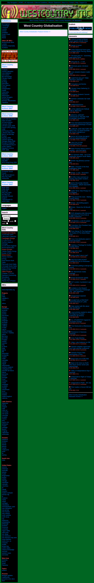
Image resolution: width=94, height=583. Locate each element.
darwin (4, 445)
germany (5, 336)
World (4, 38)
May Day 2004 (6, 177)
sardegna (5, 384)
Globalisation (6, 89)
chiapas (4, 407)
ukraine (4, 395)
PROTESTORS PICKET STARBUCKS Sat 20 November (79, 260)
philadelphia (6, 522)
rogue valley (6, 531)
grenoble (5, 338)
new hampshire (7, 508)
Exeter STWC (7, 253)
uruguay (4, 431)
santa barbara (6, 539)
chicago (4, 481)
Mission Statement (54, 2)
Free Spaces (6, 85)
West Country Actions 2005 (7, 155)
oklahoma (5, 520)
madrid (4, 357)
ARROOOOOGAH (77, 105)
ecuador (4, 417)
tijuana (4, 429)
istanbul (4, 343)
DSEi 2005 (5, 159)
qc (3, 453)
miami (4, 501)
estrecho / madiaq (8, 333)
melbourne (5, 450)
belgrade (5, 321)
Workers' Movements (9, 101)
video (4, 224)
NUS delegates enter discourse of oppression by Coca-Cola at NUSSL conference (80, 215)
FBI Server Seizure (8, 175)
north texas (5, 517)
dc (3, 488)
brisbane (5, 441)
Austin (4, 474)
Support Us (83, 2)
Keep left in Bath (76, 251)
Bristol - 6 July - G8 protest (79, 173)
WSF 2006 (5, 150)
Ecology (4, 82)
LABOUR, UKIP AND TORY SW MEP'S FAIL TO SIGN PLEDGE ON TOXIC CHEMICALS (80, 130)
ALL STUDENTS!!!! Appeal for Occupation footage (80, 321)
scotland (4, 386)
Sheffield (5, 32)
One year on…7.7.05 (78, 62)
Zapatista (5, 102)
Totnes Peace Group (9, 251)
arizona (4, 467)
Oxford (4, 31)
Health (4, 90)
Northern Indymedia (8, 46)
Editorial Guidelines (41, 2)
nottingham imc (7, 369)
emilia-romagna (7, 331)
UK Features (50, 20)
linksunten (5, 353)
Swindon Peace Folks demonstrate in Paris (77, 353)
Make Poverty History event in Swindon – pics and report (80, 149)
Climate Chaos (7, 78)
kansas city (5, 494)
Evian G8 (5, 191)
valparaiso (5, 432)
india (3, 460)
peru (3, 420)
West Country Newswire (63, 20)
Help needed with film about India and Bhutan (79, 307)
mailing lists (6, 577)
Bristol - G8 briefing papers (80, 203)
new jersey (5, 510)
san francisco (6, 536)
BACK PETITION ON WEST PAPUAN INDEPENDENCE (79, 137)
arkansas (5, 469)
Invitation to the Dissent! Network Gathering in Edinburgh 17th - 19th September (79, 289)
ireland (4, 341)
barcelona (5, 315)
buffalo (4, 479)
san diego (5, 534)
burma (4, 443)
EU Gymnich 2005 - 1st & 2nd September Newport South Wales (80, 155)
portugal (4, 377)
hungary (4, 340)
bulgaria (4, 324)
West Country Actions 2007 (7, 107)
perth (3, 451)
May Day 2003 (6, 193)
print (3, 295)
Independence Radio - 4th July (81, 383)
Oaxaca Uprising (7, 139)
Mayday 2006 (6, 138)
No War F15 (6, 194)
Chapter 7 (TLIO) (8, 273)
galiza (4, 334)
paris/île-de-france (8, 370)
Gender (4, 87)
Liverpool (5, 27)
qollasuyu (5, 424)
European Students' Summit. (80, 94)
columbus (5, 486)
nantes (4, 362)
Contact (71, 2)
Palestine (5, 565)
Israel (4, 563)
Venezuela (5, 178)
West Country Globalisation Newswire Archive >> (78, 395)
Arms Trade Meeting (77, 338)
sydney (4, 455)
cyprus (4, 329)
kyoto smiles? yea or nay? (79, 255)
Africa (4, 303)
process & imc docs (8, 579)
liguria (4, 350)
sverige (4, 388)
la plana (4, 346)
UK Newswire (76, 20)
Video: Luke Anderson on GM (80, 342)
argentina (5, 403)
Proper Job (6, 279)
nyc (3, 519)
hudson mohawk (7, 493)
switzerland (5, 389)
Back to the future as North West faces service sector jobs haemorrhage (79, 364)
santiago (4, 427)
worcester (5, 555)
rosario (4, 426)
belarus (4, 317)
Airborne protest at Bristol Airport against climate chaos (78, 40)
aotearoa (5, 439)
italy (3, 345)
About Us (65, 2)
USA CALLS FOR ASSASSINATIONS (76, 143)
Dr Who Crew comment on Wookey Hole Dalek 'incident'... (79, 178)
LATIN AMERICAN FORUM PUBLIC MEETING (79, 110)
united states (6, 548)
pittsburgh (5, 524)
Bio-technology (7, 76)
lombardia (5, 355)
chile (3, 408)
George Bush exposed (78, 296)
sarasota (5, 543)
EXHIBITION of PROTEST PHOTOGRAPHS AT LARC (78, 301)
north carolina (6, 515)
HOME (21, 2)
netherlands (6, 365)
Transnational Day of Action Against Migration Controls (8, 146)
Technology (5, 99)
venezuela (5, 434)
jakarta (4, 446)
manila (4, 448)
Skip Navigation (12, 2)
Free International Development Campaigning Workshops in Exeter (80, 123)
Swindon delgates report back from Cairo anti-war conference (79, 347)
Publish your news (80, 28)
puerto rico (5, 422)
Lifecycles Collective (9, 236)
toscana (4, 393)
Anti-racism (5, 75)
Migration (5, 94)
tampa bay (5, 546)
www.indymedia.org (8, 290)
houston (4, 491)
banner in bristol (76, 45)
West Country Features (37, 20)
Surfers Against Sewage (7, 243)
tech (3, 581)
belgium (4, 319)
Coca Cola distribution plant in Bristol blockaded (80, 240)
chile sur (4, 410)
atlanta (4, 472)
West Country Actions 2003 (7, 183)
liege (3, 348)
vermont (4, 551)
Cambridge (5, 26)
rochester (5, 529)
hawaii (4, 489)
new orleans (6, 513)
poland (4, 376)
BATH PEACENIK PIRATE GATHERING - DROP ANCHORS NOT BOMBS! (80, 184)
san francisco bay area (9, 537)
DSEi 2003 (5, 189)
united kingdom (7, 396)
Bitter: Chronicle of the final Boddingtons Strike (79, 167)
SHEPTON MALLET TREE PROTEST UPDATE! (79, 79)
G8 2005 (5, 161)
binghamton (6, 476)
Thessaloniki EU (7, 199)
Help (76, 2)
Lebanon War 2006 (8, 133)
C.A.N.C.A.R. (6, 240)
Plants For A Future (9, 281)
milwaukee (5, 505)
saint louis (5, 532)
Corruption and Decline (78, 84)
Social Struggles (7, 97)
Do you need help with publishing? (78, 32)
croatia (4, 327)
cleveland (5, 482)
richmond (5, 527)
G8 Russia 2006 (7, 131)
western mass (6, 553)
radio (3, 296)
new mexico (6, 512)
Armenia (4, 560)
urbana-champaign (8, 550)
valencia (4, 398)
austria (4, 314)
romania (4, 381)
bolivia (4, 405)
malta (4, 358)
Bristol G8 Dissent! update (79, 278)
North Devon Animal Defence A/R (9, 269)
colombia (5, 415)
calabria (4, 326)
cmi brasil (5, 412)
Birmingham (6, 24)
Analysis (4, 70)
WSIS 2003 (5, 201)
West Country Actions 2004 (7, 167)
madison (4, 498)
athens (4, 312)
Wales (4, 36)
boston (4, 477)
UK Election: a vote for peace (80, 221)
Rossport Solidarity (8, 143)
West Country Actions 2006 (7, 115)
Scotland (5, 47)
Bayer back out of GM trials (80, 359)
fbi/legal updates (7, 575)
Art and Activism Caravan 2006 (7, 123)
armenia (4, 310)
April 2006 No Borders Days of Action (9, 119)
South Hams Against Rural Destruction (9, 247)
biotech (4, 570)
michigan (5, 503)
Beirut (4, 562)
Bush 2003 (5, 187)
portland (4, 525)
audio (11, 221)
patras (4, 372)
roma (3, 379)
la (2, 496)
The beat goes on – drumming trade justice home (80, 56)
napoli (4, 364)
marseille (5, 360)
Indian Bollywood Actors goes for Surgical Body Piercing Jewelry (80, 50)
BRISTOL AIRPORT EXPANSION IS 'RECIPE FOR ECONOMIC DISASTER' (79, 116)
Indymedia (5, 92)
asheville (5, 470)
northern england (7, 367)
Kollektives (6, 21)
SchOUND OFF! (7, 235)
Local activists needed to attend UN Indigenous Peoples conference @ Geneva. (80, 314)
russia (4, 383)
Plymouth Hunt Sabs (9, 264)
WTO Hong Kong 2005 (9, 162)
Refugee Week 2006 (8, 141)
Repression (5, 95)
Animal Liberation (7, 71)
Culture (4, 80)
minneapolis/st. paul (8, 506)
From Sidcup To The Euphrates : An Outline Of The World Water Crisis (80, 233)
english (4, 208)
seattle (4, 544)
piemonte (5, 374)
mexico (4, 419)
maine (4, 500)
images (4, 221)
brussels (4, 322)
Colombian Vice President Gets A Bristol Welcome (80, 226)
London (4, 29)
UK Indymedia (28, 2)
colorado (5, 484)
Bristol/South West (8, 42)
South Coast (6, 34)
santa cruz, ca (6, 541)
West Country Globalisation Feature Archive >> (35, 32)
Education (5, 83)
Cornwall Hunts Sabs (9, 266)
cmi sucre (5, 414)
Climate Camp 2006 (8, 126)
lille (3, 352)
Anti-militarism (6, 73)
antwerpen (5, 309)
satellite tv (5, 298)
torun (3, 391)
